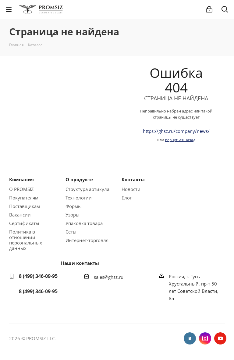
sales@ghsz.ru (108, 277)
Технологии (79, 198)
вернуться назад (180, 139)
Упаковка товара (84, 223)
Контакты (133, 179)
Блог (127, 198)
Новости (131, 189)
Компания (21, 179)
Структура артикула (87, 189)
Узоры (73, 215)
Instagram (205, 338)
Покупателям (23, 198)
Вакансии (20, 215)
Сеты (71, 232)
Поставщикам (24, 206)
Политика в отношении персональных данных (25, 240)
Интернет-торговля (87, 240)
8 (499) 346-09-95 (38, 276)
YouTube (220, 338)
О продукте (79, 179)
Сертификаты (24, 223)
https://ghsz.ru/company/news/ (176, 131)
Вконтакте (190, 338)
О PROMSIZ (21, 189)
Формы (74, 206)
